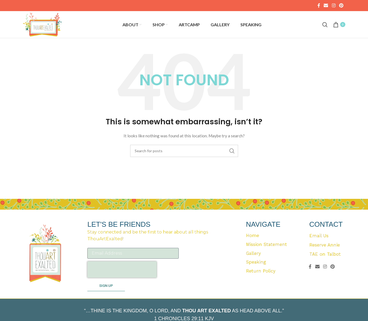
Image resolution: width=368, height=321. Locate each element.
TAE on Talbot (325, 263)
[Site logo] (48, 28)
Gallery (253, 263)
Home (252, 244)
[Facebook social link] (319, 6)
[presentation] (122, 278)
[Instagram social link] (333, 6)
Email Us (319, 244)
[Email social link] (326, 6)
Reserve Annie (324, 254)
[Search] (325, 29)
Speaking (256, 272)
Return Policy (261, 281)
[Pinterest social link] (341, 6)
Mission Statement (267, 254)
